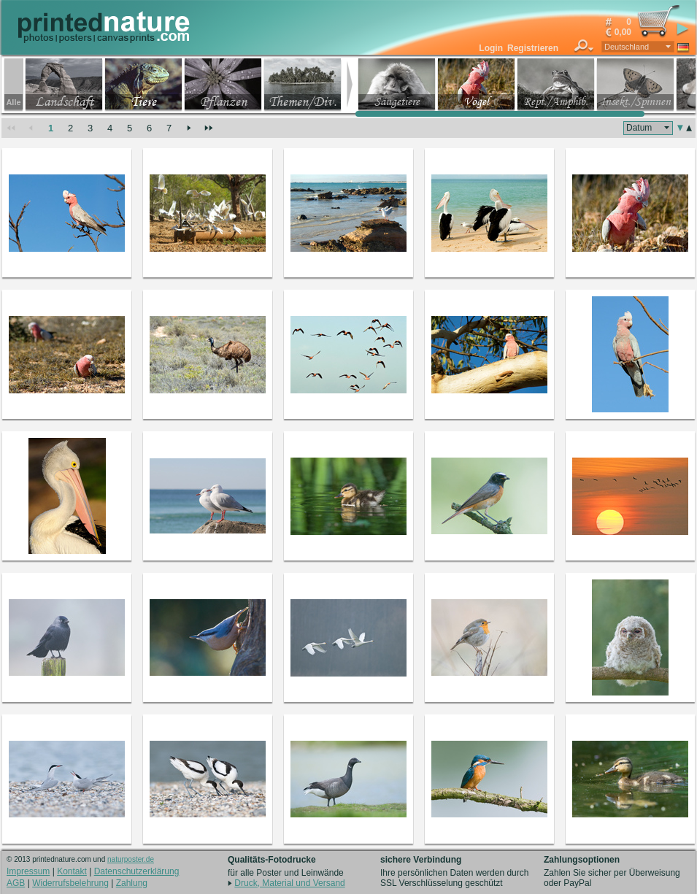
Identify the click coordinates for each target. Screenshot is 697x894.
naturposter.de (130, 859)
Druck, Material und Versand (289, 883)
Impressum (28, 871)
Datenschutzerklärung (137, 871)
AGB (16, 883)
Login (491, 48)
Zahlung (131, 883)
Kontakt (72, 871)
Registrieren (532, 48)
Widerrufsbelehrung (70, 883)
